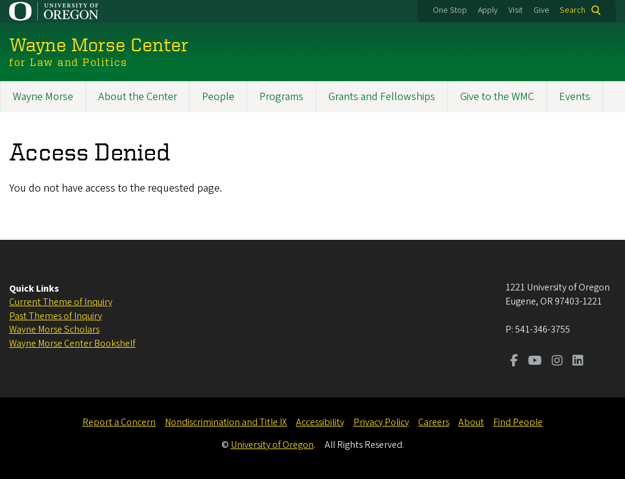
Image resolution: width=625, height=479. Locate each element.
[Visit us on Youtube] (535, 362)
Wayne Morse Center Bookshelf (72, 343)
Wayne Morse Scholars (54, 329)
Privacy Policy (381, 422)
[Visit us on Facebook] (514, 362)
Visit (515, 10)
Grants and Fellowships (381, 96)
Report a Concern (119, 422)
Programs (281, 96)
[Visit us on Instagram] (557, 362)
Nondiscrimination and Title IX (226, 422)
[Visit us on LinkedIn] (578, 362)
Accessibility (320, 422)
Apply (487, 10)
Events (574, 96)
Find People (518, 422)
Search (572, 10)
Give (541, 10)
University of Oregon (272, 445)
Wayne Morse (43, 96)
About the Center (137, 96)
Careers (433, 422)
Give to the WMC (497, 96)
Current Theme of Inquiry (60, 302)
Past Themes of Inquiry (55, 316)
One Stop (450, 10)
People (218, 96)
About (471, 422)
